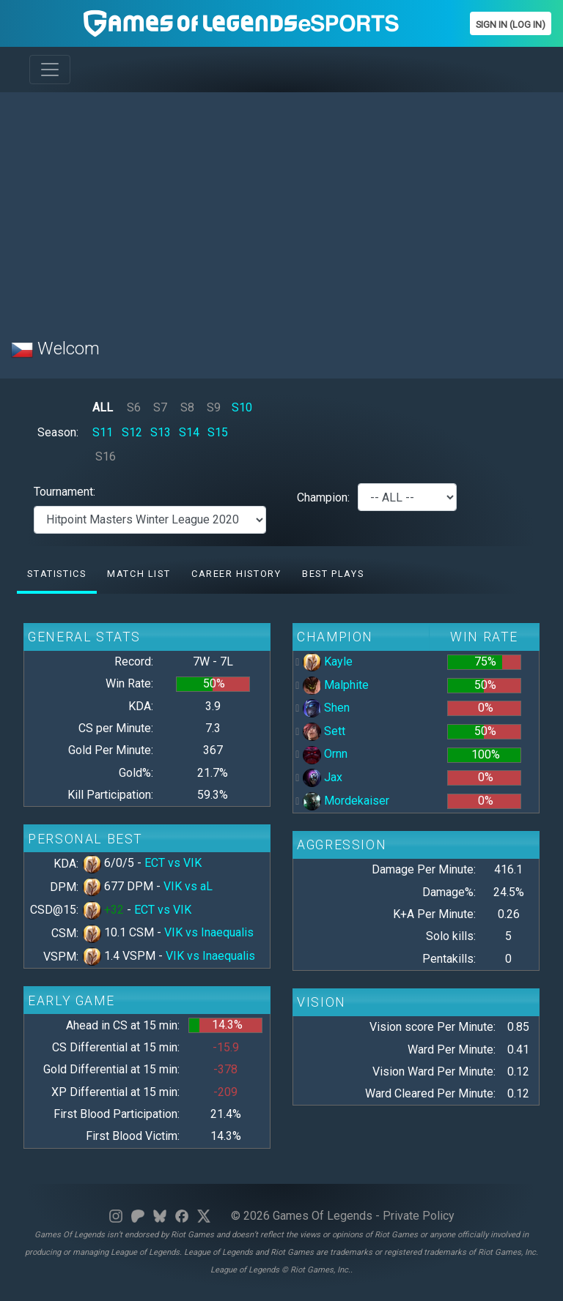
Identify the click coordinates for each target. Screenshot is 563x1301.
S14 (189, 432)
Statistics (56, 573)
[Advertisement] (281, 206)
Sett (324, 731)
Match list (138, 573)
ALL (102, 407)
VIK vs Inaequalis (209, 932)
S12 (132, 432)
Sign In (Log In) (510, 24)
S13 (160, 432)
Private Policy (419, 1216)
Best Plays (333, 573)
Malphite (336, 685)
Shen (326, 708)
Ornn (325, 754)
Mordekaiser (346, 801)
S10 (242, 407)
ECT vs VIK (173, 863)
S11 (102, 432)
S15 (217, 432)
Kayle (328, 661)
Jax (322, 777)
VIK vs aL (188, 886)
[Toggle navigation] (49, 69)
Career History (236, 573)
